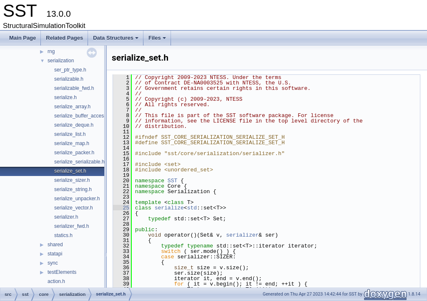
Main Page (22, 38)
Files (157, 40)
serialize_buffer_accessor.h (84, 116)
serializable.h (68, 79)
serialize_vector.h (73, 208)
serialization (61, 61)
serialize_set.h (70, 171)
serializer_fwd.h (71, 226)
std (192, 208)
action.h (56, 281)
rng (51, 51)
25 (121, 208)
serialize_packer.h (74, 153)
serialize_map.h (71, 143)
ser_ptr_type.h (70, 70)
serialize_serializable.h (79, 162)
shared (55, 244)
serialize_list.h (69, 134)
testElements (62, 272)
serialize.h (65, 97)
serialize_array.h (72, 107)
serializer (242, 235)
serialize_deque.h (73, 125)
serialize (169, 208)
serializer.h (66, 217)
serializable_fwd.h (74, 88)
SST (172, 180)
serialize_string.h (73, 189)
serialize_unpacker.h (77, 199)
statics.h (63, 235)
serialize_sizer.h (72, 180)
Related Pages (64, 38)
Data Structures (116, 40)
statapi (55, 254)
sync (53, 263)
